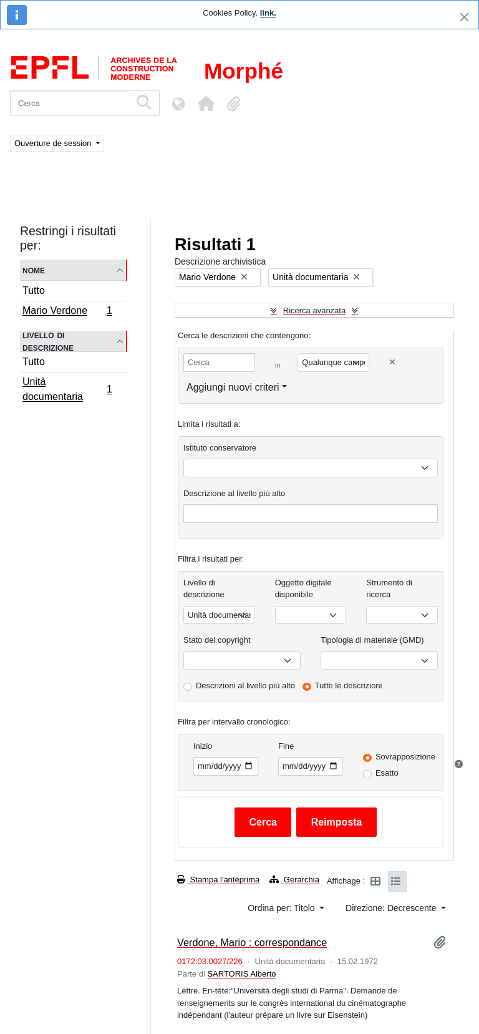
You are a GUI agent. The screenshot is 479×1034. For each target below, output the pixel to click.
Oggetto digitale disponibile (303, 589)
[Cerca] (70, 103)
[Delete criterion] (392, 362)
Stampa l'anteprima (218, 879)
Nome (33, 270)
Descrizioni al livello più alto (245, 685)
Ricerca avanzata (314, 310)
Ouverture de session (54, 143)
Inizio (202, 746)
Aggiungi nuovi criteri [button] (232, 387)
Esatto (387, 773)
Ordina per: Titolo (282, 908)
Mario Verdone (67, 312)
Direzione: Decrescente (392, 908)
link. (268, 12)
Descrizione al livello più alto (234, 493)
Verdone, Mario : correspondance (252, 942)
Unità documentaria (67, 389)
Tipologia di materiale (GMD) (372, 640)
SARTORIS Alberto (241, 973)
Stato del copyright (217, 640)
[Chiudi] (464, 17)
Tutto (33, 290)
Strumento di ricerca (389, 589)
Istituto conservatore (219, 447)
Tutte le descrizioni (348, 685)
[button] (206, 103)
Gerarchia (294, 879)
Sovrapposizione (405, 756)
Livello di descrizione (48, 341)
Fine (286, 746)
